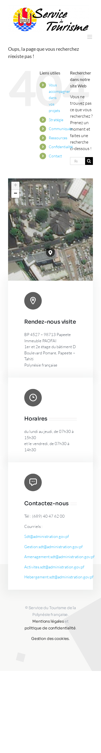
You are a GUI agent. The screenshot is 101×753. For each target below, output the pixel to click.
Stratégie (56, 119)
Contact (55, 156)
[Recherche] (89, 161)
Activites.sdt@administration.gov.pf (54, 566)
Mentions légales (48, 621)
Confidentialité (61, 146)
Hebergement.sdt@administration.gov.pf (58, 576)
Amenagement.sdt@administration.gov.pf (59, 556)
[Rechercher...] (77, 161)
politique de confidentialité (50, 628)
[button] (50, 252)
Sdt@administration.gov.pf (46, 536)
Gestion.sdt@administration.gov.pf (53, 546)
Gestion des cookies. (50, 638)
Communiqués (60, 128)
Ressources (58, 137)
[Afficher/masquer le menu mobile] (90, 37)
